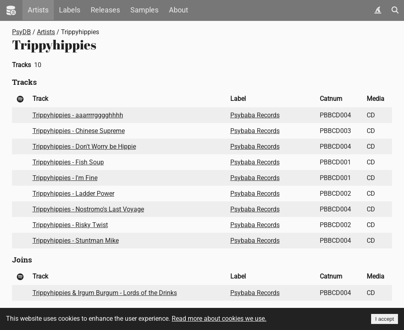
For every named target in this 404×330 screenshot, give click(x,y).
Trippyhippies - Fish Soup (68, 162)
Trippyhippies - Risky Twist (70, 225)
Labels (69, 10)
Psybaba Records (255, 115)
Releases (105, 10)
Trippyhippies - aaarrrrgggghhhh (77, 115)
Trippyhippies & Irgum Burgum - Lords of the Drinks (104, 293)
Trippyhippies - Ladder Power (73, 193)
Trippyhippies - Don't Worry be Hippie (84, 146)
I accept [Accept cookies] (384, 319)
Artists (38, 10)
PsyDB (21, 32)
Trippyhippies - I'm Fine (64, 178)
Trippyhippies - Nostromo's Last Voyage (88, 209)
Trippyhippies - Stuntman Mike (75, 240)
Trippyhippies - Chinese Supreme (78, 131)
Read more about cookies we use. (219, 318)
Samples (144, 10)
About (178, 10)
